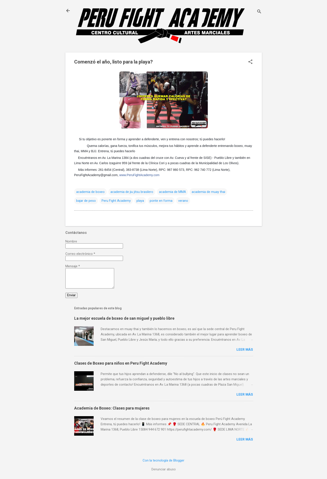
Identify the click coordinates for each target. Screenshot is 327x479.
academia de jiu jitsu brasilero (131, 192)
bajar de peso (86, 201)
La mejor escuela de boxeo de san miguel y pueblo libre (124, 318)
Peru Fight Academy (116, 201)
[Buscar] (259, 12)
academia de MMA (172, 192)
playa (140, 201)
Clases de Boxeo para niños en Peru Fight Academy (120, 363)
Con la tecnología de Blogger (163, 460)
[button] (250, 62)
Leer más (244, 350)
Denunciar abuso (163, 469)
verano (183, 201)
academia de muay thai (208, 192)
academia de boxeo (90, 192)
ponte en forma (161, 201)
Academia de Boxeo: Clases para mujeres (111, 408)
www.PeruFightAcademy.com (139, 175)
